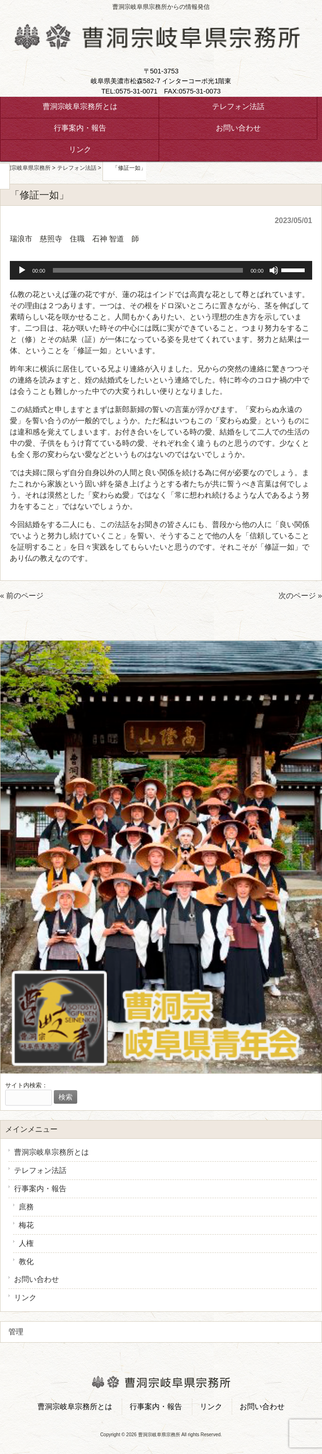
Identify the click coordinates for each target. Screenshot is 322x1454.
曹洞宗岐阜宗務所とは (51, 1152)
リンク (25, 1298)
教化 (26, 1262)
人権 (26, 1243)
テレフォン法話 (40, 1170)
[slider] (148, 270)
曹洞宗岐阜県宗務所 (25, 168)
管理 (15, 1332)
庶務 (26, 1207)
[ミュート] (273, 270)
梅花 (26, 1225)
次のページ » (300, 596)
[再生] (22, 270)
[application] (161, 270)
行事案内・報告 (40, 1189)
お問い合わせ (36, 1279)
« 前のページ (22, 596)
